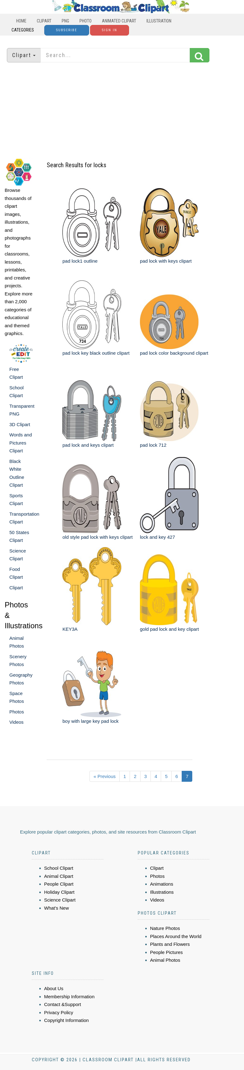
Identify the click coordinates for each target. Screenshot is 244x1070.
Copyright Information (66, 1020)
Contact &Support (62, 1004)
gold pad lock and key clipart (169, 629)
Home (21, 20)
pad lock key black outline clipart (95, 353)
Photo (85, 20)
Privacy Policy (58, 1012)
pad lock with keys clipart (166, 261)
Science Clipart (60, 899)
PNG (65, 20)
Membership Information (69, 996)
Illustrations (162, 892)
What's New (56, 908)
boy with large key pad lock (90, 721)
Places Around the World (176, 936)
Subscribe (66, 30)
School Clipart (58, 868)
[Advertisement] (122, 110)
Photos (16, 711)
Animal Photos (165, 960)
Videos (16, 722)
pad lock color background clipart (174, 353)
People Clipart (59, 884)
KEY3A (69, 629)
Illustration (158, 20)
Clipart (44, 20)
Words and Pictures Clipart (20, 442)
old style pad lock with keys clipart (97, 537)
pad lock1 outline (80, 261)
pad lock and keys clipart (87, 445)
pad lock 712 (153, 445)
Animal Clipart (58, 876)
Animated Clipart (119, 20)
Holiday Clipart (59, 892)
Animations (161, 884)
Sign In (109, 30)
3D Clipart (19, 424)
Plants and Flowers (170, 944)
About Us (54, 988)
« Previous (104, 776)
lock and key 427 (157, 537)
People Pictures (166, 952)
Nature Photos (165, 928)
